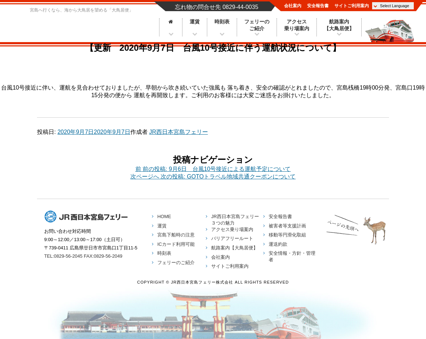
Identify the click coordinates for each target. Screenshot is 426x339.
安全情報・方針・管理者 (292, 256)
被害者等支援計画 (287, 226)
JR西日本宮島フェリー (87, 24)
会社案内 (292, 5)
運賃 (195, 21)
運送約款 (278, 244)
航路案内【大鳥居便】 (339, 25)
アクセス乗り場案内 (296, 25)
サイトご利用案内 (351, 5)
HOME (164, 216)
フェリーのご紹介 (256, 25)
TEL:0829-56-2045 (63, 256)
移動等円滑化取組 (287, 235)
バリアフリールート (232, 238)
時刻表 (222, 21)
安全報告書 (318, 5)
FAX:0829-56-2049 (103, 256)
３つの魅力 (235, 220)
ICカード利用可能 (176, 244)
